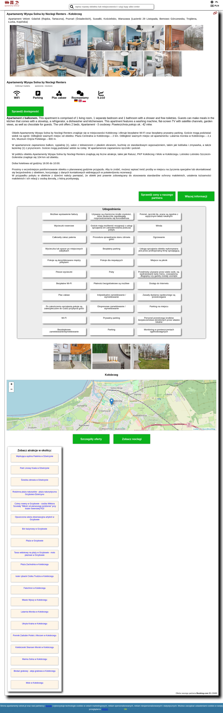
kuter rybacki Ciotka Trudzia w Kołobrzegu (35, 576)
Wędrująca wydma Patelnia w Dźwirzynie (34, 456)
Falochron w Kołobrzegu (35, 588)
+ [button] (11, 384)
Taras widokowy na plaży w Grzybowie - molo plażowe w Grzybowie (34, 553)
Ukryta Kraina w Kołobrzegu (34, 623)
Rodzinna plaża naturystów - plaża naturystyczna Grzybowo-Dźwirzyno (35, 493)
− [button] (11, 389)
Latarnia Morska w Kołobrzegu (34, 612)
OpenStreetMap (208, 429)
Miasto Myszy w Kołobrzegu (34, 600)
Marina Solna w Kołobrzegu (34, 659)
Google (48, 706)
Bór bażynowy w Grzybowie (34, 529)
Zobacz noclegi (132, 439)
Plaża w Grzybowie (34, 541)
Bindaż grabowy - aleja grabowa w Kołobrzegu (35, 671)
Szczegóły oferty (91, 439)
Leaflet (196, 429)
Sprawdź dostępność (25, 111)
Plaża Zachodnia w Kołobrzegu (35, 564)
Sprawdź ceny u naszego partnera (157, 196)
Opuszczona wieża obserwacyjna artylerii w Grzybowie (34, 518)
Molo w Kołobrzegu (34, 683)
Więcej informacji (196, 196)
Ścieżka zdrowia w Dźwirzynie (34, 480)
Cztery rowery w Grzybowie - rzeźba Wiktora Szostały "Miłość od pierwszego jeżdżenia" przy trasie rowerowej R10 (34, 506)
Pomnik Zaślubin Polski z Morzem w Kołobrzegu (34, 635)
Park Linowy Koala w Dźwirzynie (34, 468)
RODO (105, 709)
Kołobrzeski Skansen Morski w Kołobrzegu (34, 647)
